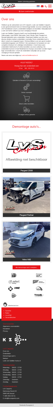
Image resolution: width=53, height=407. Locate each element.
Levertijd (8, 315)
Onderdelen (7, 353)
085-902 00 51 (9, 396)
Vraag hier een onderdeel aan (26, 66)
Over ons (6, 351)
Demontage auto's (9, 356)
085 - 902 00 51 (29, 68)
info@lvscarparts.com (11, 398)
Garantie (8, 311)
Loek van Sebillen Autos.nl (12, 361)
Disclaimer (6, 329)
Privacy (5, 331)
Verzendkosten (10, 317)
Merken (5, 358)
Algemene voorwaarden (11, 326)
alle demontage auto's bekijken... (26, 267)
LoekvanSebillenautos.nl (29, 55)
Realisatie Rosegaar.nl (27, 405)
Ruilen (7, 313)
